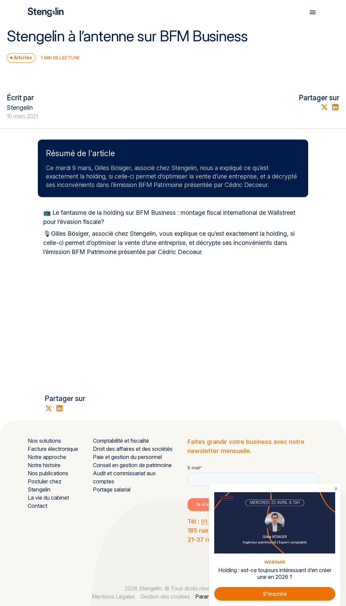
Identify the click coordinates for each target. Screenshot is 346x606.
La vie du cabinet (48, 497)
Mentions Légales (113, 596)
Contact (37, 505)
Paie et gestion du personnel (127, 457)
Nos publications (48, 473)
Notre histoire (44, 465)
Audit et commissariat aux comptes (124, 477)
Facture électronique (53, 448)
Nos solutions (44, 440)
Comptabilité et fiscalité (121, 440)
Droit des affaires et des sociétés (133, 448)
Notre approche (47, 457)
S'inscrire (275, 593)
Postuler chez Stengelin (44, 485)
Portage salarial (111, 489)
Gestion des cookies (165, 596)
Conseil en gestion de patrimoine (132, 465)
